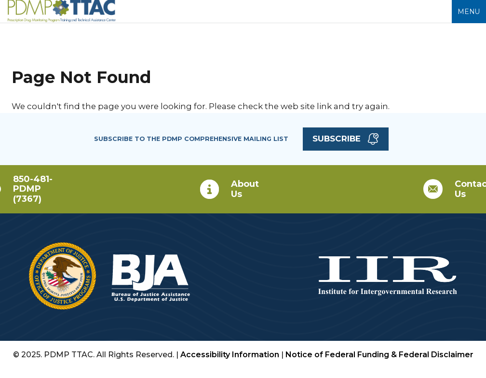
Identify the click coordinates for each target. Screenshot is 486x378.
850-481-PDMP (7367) (33, 189)
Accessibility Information (229, 354)
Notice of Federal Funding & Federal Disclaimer (379, 354)
